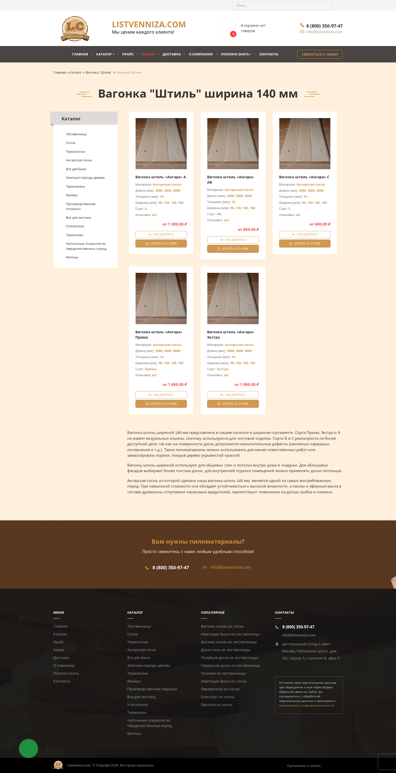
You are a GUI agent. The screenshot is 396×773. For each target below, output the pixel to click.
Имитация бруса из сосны (223, 681)
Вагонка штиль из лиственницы (229, 642)
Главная (80, 54)
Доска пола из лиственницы (225, 650)
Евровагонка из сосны (220, 689)
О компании (201, 54)
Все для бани (76, 169)
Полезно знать (235, 54)
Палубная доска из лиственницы (229, 658)
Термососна (75, 151)
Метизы (72, 257)
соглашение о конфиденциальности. (307, 705)
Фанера (72, 195)
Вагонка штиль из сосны (222, 626)
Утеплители (75, 226)
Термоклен (74, 235)
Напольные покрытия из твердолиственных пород (86, 246)
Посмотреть (163, 234)
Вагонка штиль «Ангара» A (160, 176)
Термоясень (75, 186)
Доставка (172, 54)
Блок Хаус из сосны (217, 697)
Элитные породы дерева (85, 178)
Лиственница (76, 134)
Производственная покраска (80, 206)
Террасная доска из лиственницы (230, 666)
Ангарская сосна (79, 160)
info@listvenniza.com (324, 32)
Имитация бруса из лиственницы (230, 634)
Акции (148, 54)
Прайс (128, 54)
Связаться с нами (320, 54)
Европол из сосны (216, 705)
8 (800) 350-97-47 (324, 26)
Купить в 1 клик (161, 243)
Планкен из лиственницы (223, 673)
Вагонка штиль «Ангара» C (304, 176)
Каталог (104, 54)
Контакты (268, 54)
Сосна (70, 143)
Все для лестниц (78, 217)
